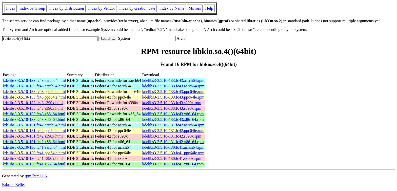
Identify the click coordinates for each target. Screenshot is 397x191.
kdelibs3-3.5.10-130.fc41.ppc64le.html (34, 153)
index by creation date (137, 8)
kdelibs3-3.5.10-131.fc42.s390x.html (33, 136)
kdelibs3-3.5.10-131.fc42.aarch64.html (34, 125)
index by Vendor (101, 8)
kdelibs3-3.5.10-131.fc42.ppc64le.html (34, 130)
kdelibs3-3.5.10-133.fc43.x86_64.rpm (173, 114)
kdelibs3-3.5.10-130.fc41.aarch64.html (34, 147)
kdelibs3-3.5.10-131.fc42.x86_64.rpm (173, 142)
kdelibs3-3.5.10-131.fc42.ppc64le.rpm (173, 130)
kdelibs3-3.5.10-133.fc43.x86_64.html (34, 114)
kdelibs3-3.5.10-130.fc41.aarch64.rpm (173, 147)
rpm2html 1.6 (36, 176)
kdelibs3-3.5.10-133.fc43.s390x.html (33, 103)
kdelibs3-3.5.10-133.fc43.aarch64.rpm (173, 80)
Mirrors (195, 8)
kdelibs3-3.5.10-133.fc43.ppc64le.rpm (173, 91)
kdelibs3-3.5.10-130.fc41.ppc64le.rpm (173, 153)
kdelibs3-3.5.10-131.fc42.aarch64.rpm (173, 125)
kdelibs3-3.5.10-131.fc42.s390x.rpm (171, 136)
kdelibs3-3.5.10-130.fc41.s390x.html (33, 158)
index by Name (172, 8)
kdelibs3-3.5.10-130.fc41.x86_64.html (34, 164)
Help (209, 8)
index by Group (32, 8)
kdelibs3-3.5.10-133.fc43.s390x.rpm (171, 103)
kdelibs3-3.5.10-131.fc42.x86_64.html (34, 142)
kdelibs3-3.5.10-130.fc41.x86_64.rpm (173, 164)
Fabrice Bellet (13, 184)
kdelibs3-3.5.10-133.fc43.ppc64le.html (34, 91)
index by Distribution (66, 8)
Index (10, 8)
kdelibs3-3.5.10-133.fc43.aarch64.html (34, 80)
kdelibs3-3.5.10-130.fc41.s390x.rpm (171, 158)
